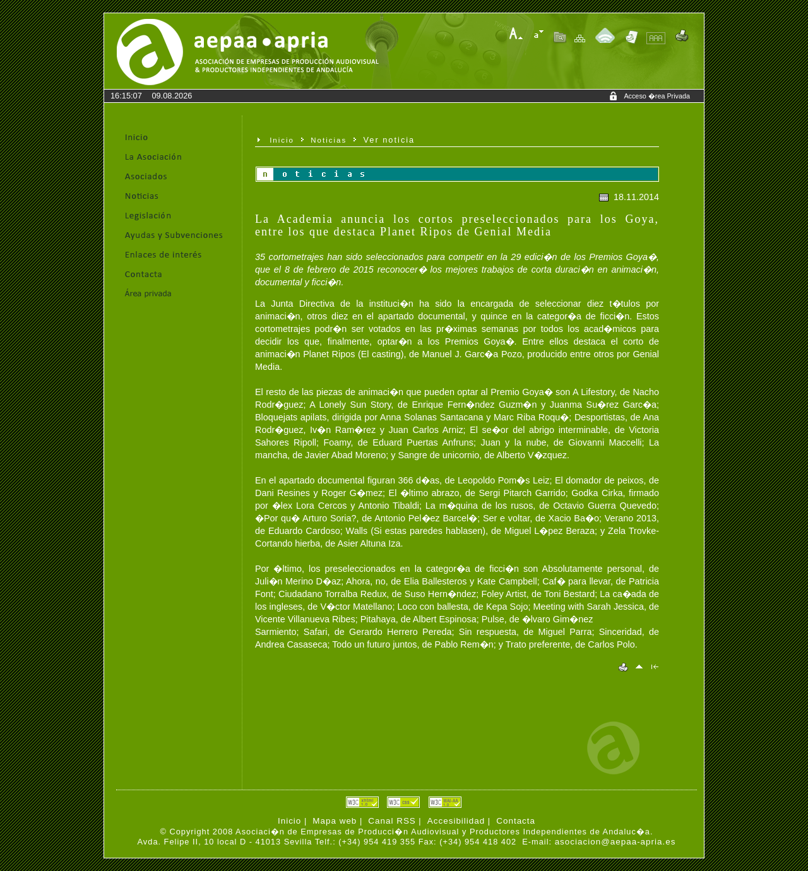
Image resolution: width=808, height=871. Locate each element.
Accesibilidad (456, 821)
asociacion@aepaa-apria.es (615, 841)
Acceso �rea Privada (657, 96)
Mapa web (334, 821)
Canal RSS (391, 821)
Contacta (515, 821)
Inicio (282, 140)
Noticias (329, 140)
